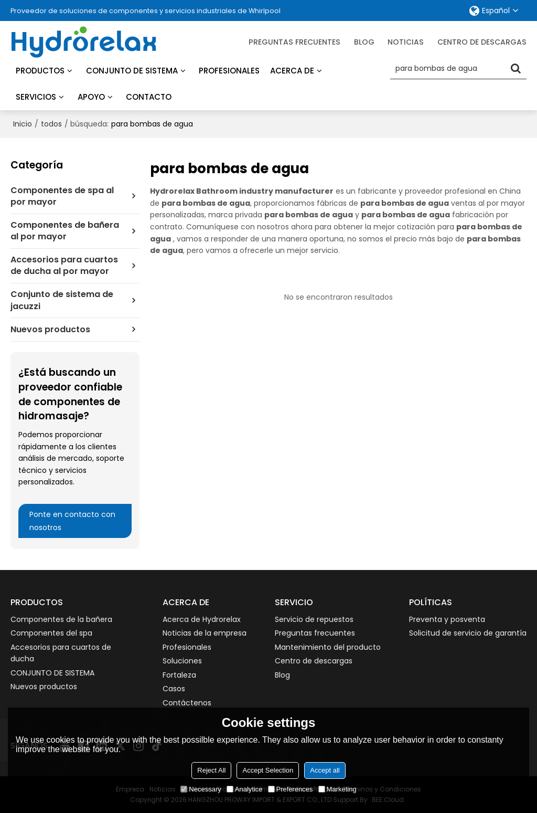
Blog (282, 675)
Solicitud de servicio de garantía (468, 633)
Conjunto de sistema (132, 70)
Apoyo (91, 96)
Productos (40, 70)
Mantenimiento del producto (328, 647)
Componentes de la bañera (61, 619)
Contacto (148, 96)
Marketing (337, 789)
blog (364, 42)
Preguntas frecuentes (294, 42)
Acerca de (292, 70)
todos (51, 124)
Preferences (290, 789)
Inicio (22, 124)
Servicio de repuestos (314, 619)
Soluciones (182, 661)
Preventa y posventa (447, 619)
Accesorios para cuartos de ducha (60, 653)
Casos (174, 688)
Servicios (36, 96)
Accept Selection (267, 770)
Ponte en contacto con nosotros (72, 521)
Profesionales (229, 70)
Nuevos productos (43, 686)
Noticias (406, 42)
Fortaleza (179, 675)
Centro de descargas (482, 42)
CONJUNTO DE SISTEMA (52, 673)
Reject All (211, 770)
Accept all (324, 770)
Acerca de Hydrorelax (202, 619)
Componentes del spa (51, 633)
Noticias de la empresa (204, 633)
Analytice (245, 789)
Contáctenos (187, 703)
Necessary (200, 789)
